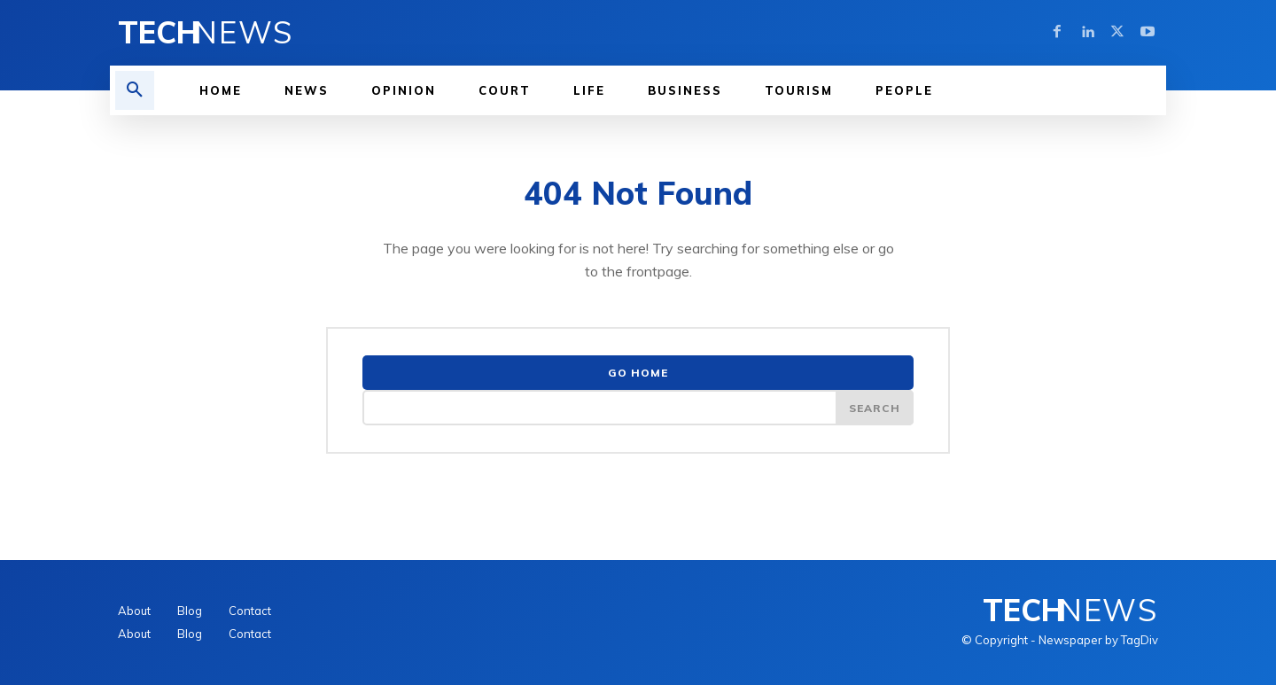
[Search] (875, 407)
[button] (134, 90)
